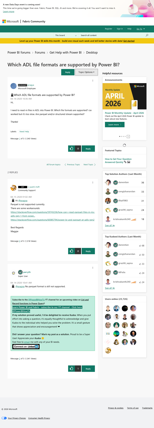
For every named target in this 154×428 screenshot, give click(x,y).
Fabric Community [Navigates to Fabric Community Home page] (34, 21)
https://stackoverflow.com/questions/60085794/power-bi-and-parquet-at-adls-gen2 (52, 219)
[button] (67, 72)
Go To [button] (139, 28)
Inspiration (65, 21)
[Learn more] (115, 124)
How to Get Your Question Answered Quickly (118, 160)
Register (108, 28)
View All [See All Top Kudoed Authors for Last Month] (110, 288)
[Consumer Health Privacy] (39, 418)
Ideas (77, 21)
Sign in (120, 28)
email (27, 341)
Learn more (8, 11)
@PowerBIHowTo (36, 299)
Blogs (104, 21)
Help (129, 28)
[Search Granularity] (66, 35)
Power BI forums (19, 52)
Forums (52, 21)
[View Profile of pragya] (31, 84)
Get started (128, 40)
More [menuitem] (114, 21)
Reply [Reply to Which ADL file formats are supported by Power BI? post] (88, 148)
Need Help (24, 131)
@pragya (22, 200)
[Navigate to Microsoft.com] (10, 21)
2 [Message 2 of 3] (19, 358)
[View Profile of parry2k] (27, 271)
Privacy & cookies (115, 408)
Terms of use (133, 408)
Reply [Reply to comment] (88, 251)
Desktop (92, 52)
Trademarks (147, 408)
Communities (91, 21)
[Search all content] (114, 35)
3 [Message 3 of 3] (19, 241)
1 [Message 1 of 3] (19, 138)
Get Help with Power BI (66, 52)
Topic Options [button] (85, 72)
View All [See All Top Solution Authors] (110, 225)
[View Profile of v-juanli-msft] (34, 186)
